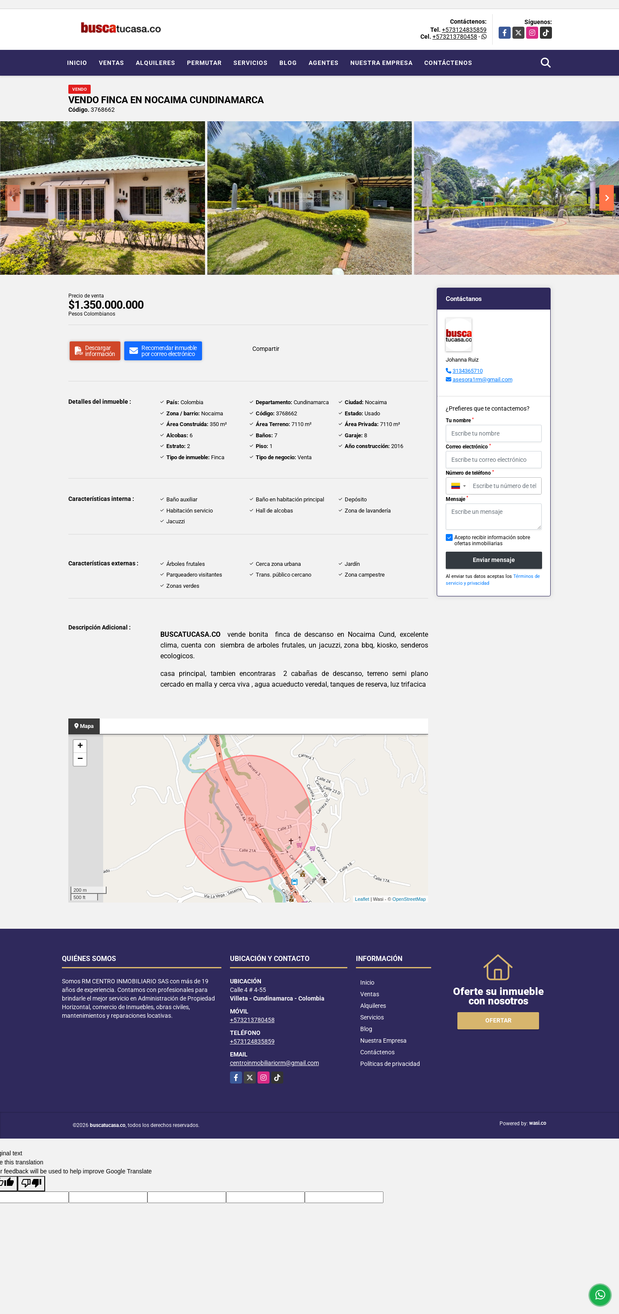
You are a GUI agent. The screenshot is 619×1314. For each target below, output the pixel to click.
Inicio (77, 62)
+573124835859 (464, 29)
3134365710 (468, 371)
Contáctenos (448, 62)
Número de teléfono (470, 473)
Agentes (324, 62)
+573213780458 (454, 36)
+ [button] (80, 746)
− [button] (80, 759)
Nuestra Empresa (381, 62)
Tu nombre (460, 420)
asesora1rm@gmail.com (482, 379)
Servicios (250, 62)
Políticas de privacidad (390, 1063)
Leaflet (362, 899)
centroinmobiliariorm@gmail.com (274, 1062)
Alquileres (155, 62)
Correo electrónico (468, 446)
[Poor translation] (31, 1183)
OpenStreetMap (409, 899)
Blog (288, 62)
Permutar (204, 62)
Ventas (111, 62)
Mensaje (457, 498)
